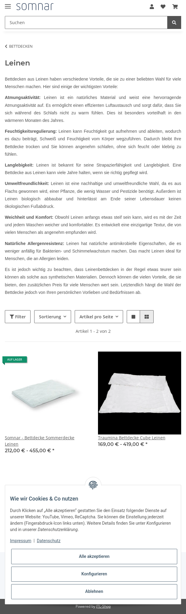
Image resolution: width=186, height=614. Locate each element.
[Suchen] (86, 22)
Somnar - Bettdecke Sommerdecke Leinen (39, 441)
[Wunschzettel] (163, 7)
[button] (151, 7)
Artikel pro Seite (96, 317)
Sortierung (50, 317)
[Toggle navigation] (8, 4)
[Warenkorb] (175, 7)
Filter (18, 317)
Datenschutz (48, 540)
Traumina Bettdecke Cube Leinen (131, 438)
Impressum (20, 540)
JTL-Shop (103, 606)
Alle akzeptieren (94, 556)
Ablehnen (94, 591)
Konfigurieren (94, 573)
